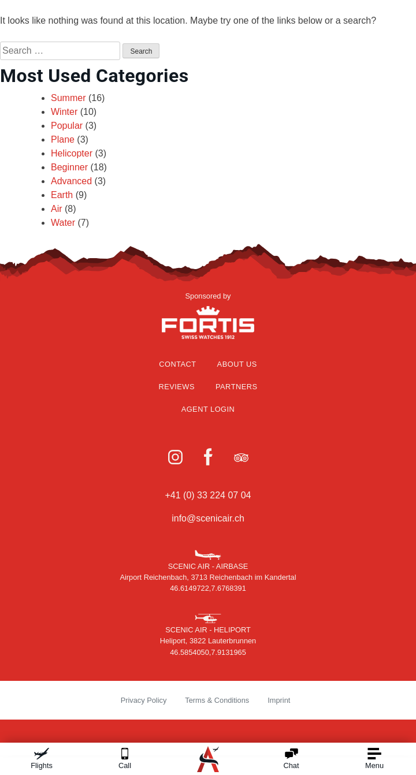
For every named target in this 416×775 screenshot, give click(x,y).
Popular (67, 126)
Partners (237, 386)
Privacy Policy (144, 700)
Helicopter (71, 153)
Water (63, 223)
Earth (62, 195)
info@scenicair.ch (208, 518)
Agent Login (208, 409)
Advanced (71, 181)
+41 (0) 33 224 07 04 (208, 495)
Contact (177, 364)
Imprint (279, 700)
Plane (63, 139)
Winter (64, 112)
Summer (68, 98)
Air (56, 209)
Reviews (176, 386)
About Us (237, 364)
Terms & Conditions (217, 700)
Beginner (69, 167)
